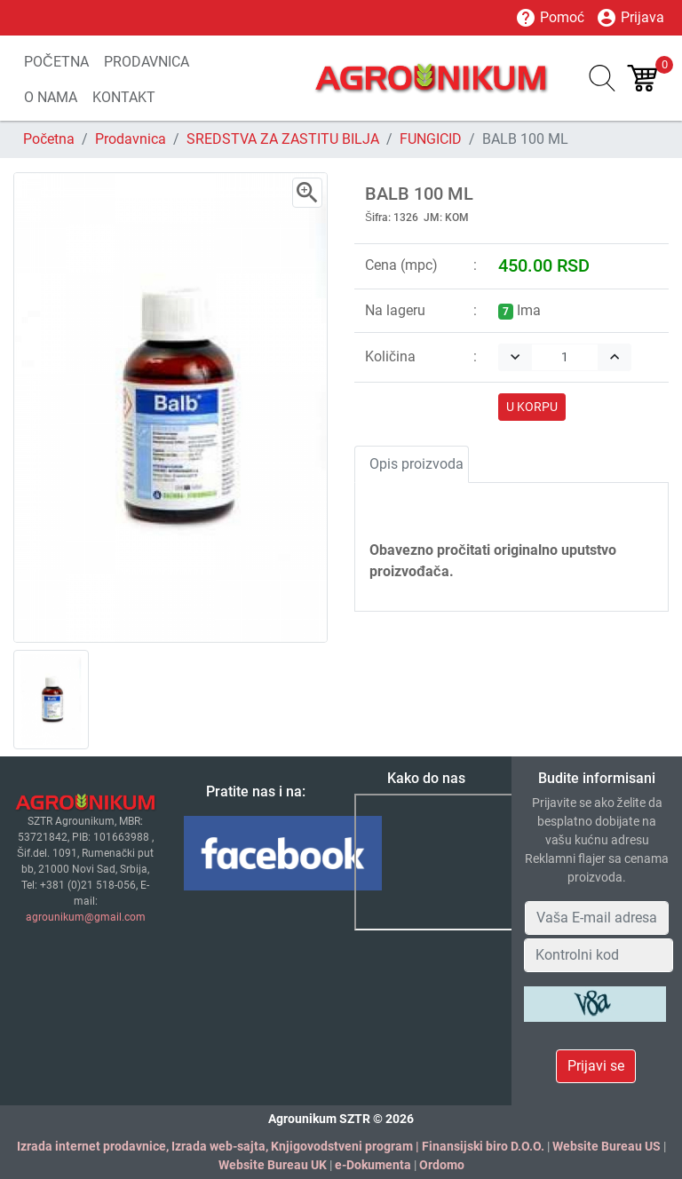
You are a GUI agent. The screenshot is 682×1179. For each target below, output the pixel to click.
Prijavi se (595, 1065)
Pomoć (549, 17)
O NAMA (50, 97)
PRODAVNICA (146, 61)
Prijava (630, 17)
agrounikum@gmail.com (86, 917)
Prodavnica (130, 139)
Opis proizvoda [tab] (416, 463)
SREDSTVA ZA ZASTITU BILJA (282, 139)
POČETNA (56, 61)
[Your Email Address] (597, 918)
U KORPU (532, 407)
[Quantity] (565, 357)
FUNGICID (431, 139)
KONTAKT (123, 97)
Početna (49, 139)
